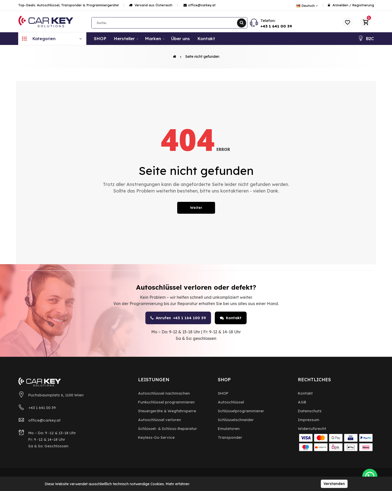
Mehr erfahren (177, 484)
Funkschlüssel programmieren (166, 402)
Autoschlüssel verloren (159, 419)
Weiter (196, 207)
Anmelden (340, 5)
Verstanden (334, 483)
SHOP (223, 393)
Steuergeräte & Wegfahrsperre (167, 410)
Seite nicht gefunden (202, 56)
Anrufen (178, 318)
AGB (302, 402)
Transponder (230, 437)
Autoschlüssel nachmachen (164, 393)
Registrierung (363, 5)
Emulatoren (229, 428)
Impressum (308, 419)
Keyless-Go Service (156, 437)
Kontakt (231, 317)
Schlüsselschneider (236, 419)
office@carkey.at (200, 5)
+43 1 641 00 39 (276, 26)
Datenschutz (310, 410)
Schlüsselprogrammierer (241, 410)
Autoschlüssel (231, 402)
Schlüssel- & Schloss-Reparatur (167, 428)
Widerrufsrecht (312, 428)
